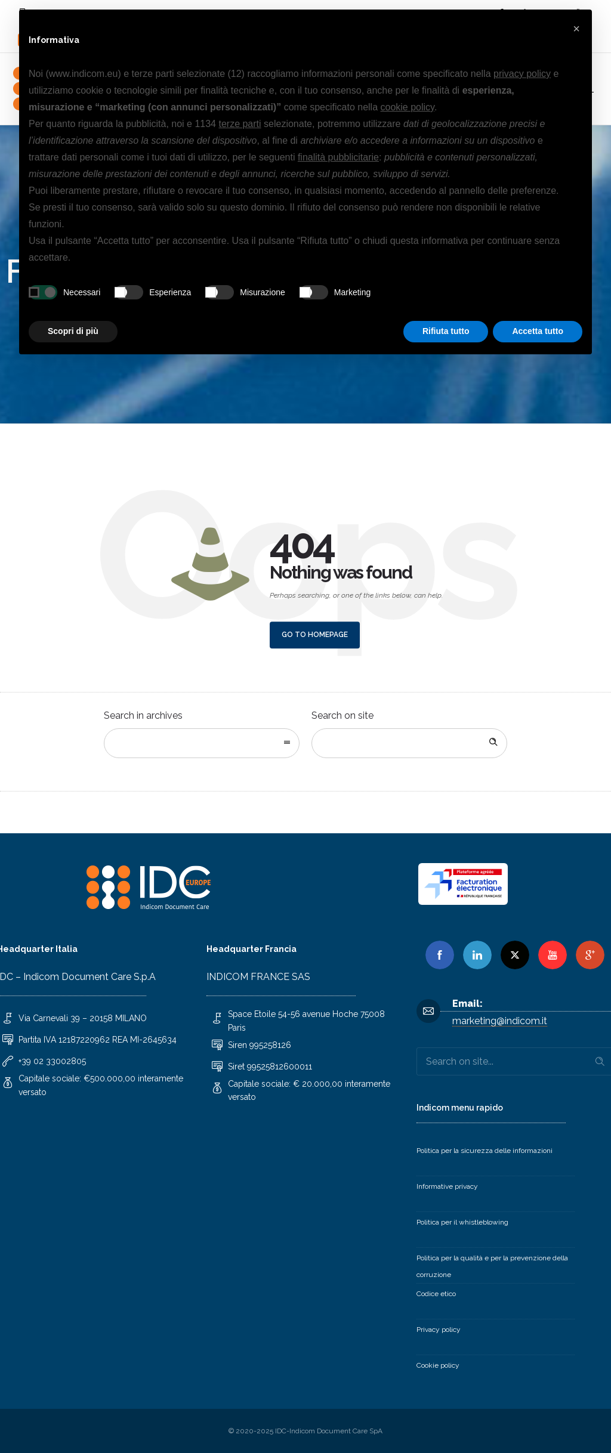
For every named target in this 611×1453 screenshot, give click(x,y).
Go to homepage (315, 634)
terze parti (239, 124)
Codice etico (436, 1294)
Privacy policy (438, 1329)
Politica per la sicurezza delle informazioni (484, 1150)
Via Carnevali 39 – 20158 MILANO (82, 1018)
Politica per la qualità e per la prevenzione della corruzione (492, 1266)
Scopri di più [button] (73, 331)
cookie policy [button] (407, 107)
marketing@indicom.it (499, 1021)
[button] (576, 28)
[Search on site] (409, 743)
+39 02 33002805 (52, 1061)
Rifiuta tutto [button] (446, 331)
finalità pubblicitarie (338, 157)
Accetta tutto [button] (537, 331)
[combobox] (202, 743)
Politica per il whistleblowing (462, 1222)
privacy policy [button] (522, 74)
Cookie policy (437, 1365)
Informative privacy (447, 1186)
